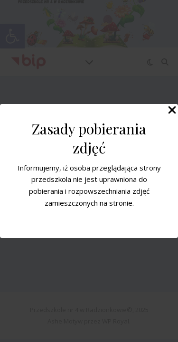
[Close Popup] (172, 110)
